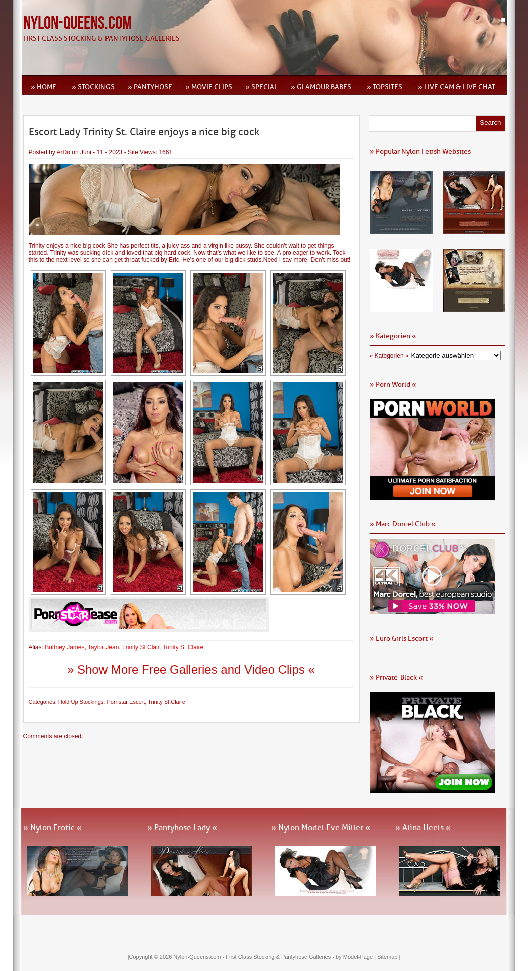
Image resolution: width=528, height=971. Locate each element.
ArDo (63, 152)
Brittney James (64, 647)
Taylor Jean (103, 647)
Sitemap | (388, 957)
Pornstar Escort (126, 702)
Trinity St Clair (140, 647)
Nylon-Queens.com (77, 23)
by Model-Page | (356, 957)
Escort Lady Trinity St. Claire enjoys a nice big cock (144, 132)
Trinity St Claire (183, 647)
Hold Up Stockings (81, 702)
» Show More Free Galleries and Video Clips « (191, 669)
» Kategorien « (389, 355)
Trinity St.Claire (166, 702)
